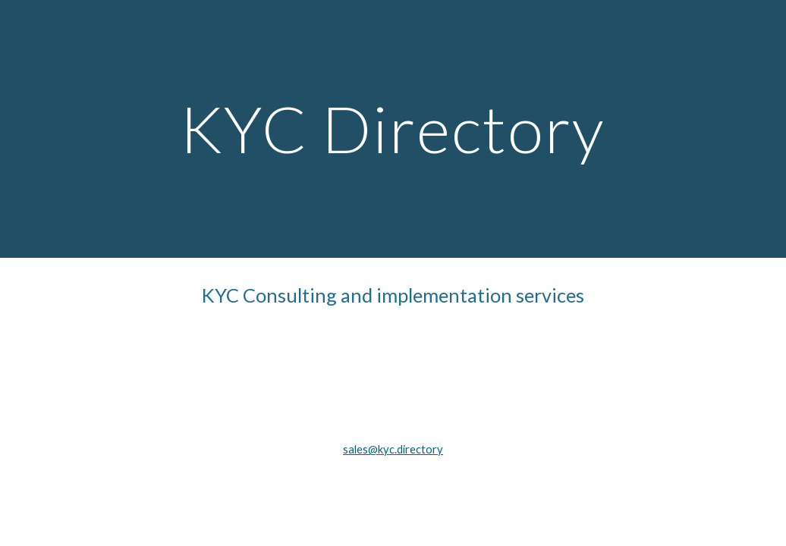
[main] (392, 128)
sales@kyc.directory (393, 449)
